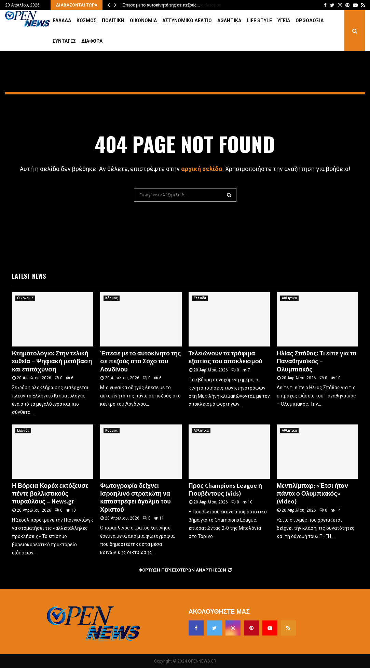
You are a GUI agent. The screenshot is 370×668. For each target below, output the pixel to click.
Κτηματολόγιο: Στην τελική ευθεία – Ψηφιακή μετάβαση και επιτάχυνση (52, 362)
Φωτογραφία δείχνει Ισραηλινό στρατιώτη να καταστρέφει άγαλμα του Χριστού (135, 498)
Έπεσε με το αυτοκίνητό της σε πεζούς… (160, 5)
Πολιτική (113, 20)
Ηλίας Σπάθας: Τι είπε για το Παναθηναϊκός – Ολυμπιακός (317, 362)
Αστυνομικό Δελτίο (187, 20)
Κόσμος (86, 20)
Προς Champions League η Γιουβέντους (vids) (225, 490)
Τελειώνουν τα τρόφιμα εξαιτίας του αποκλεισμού (226, 358)
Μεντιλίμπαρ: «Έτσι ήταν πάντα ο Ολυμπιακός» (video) (312, 494)
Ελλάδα (62, 20)
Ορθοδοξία (310, 20)
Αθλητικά (229, 20)
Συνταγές (64, 41)
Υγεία (283, 20)
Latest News (29, 276)
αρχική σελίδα (201, 168)
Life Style (259, 20)
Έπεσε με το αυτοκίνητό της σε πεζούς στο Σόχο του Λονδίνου (140, 362)
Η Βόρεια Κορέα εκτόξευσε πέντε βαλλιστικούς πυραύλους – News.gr (50, 494)
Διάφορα (91, 41)
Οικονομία (143, 20)
